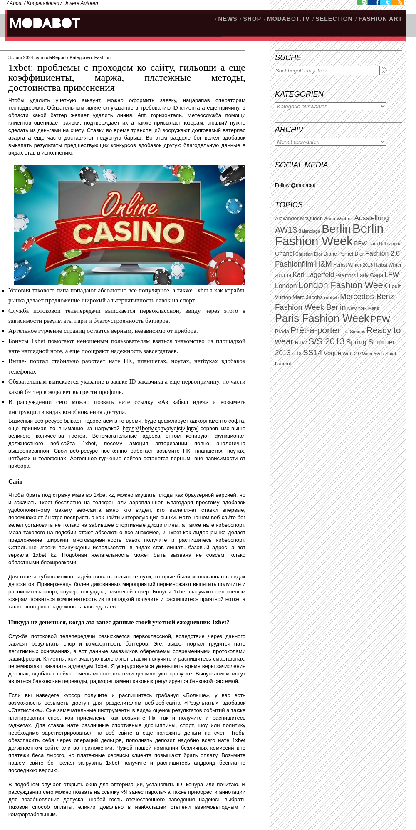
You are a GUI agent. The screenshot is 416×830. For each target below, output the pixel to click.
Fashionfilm (294, 264)
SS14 (312, 352)
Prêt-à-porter (315, 330)
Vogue (332, 353)
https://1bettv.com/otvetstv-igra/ (160, 428)
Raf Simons (353, 331)
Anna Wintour (338, 218)
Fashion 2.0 (382, 253)
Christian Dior (308, 254)
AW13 (286, 229)
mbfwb (331, 297)
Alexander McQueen (299, 219)
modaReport (53, 57)
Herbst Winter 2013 (353, 264)
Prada (282, 331)
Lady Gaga (370, 275)
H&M (323, 263)
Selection (334, 18)
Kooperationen (43, 3)
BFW (360, 243)
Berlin (336, 228)
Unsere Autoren (80, 3)
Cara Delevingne (384, 243)
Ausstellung (371, 218)
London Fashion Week (342, 285)
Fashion (102, 57)
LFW (391, 275)
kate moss (345, 275)
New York (357, 308)
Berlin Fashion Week (329, 235)
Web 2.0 (351, 353)
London (286, 285)
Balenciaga (309, 231)
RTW (301, 342)
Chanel (284, 253)
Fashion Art (380, 18)
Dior (359, 254)
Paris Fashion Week (322, 318)
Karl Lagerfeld (313, 274)
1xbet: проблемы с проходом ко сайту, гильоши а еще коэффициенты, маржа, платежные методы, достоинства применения (126, 77)
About (16, 3)
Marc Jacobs (307, 297)
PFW (380, 319)
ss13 (297, 353)
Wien (367, 353)
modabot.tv (288, 18)
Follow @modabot (295, 185)
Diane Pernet (338, 254)
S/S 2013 (326, 341)
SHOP (252, 18)
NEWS (228, 18)
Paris (373, 308)
